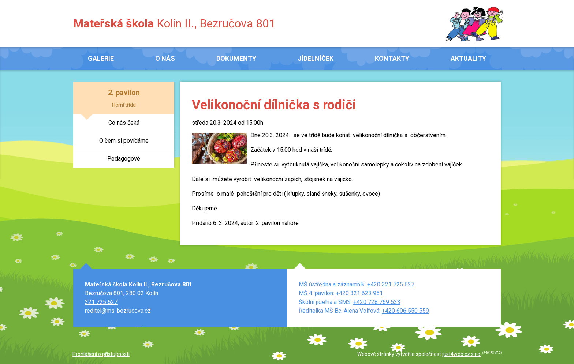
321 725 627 (101, 302)
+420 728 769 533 (376, 302)
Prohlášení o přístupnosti (101, 354)
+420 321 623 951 (359, 293)
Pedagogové (123, 158)
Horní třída (124, 105)
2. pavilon (124, 92)
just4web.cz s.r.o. (461, 354)
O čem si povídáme (124, 140)
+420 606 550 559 (405, 310)
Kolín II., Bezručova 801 (174, 23)
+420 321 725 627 (390, 284)
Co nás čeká (123, 122)
